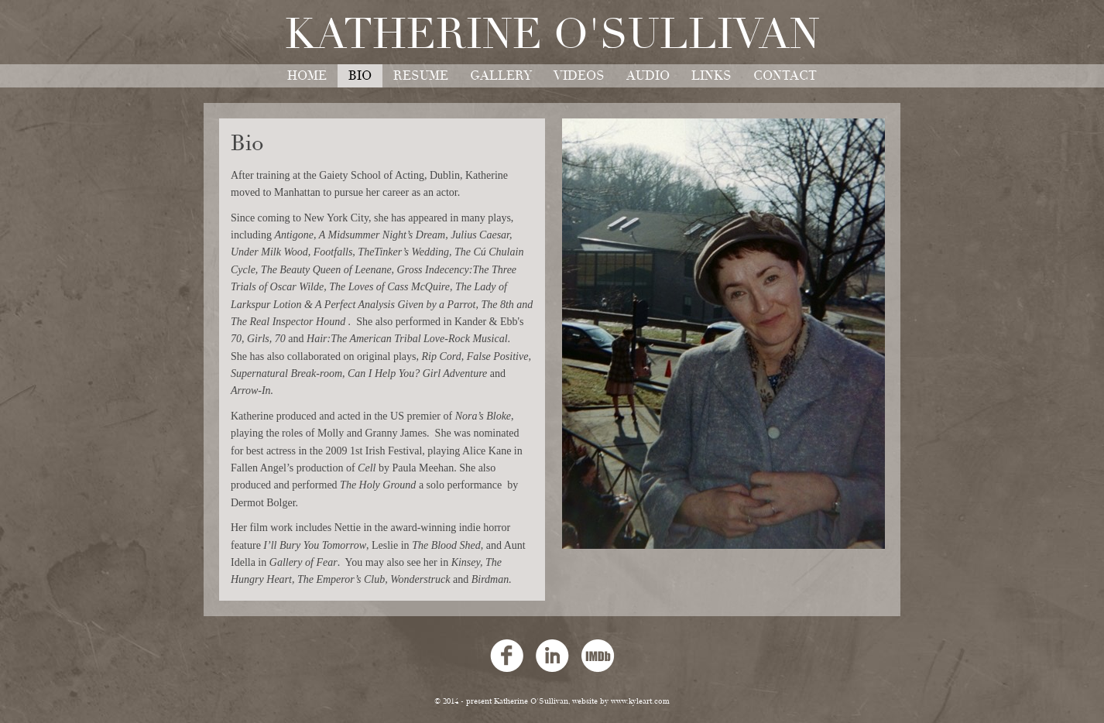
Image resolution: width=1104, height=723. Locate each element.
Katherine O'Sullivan (552, 35)
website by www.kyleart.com (621, 701)
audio (648, 76)
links (711, 76)
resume (420, 76)
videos (579, 76)
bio (360, 76)
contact (785, 76)
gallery (501, 76)
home (307, 76)
